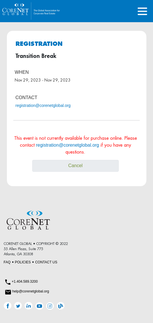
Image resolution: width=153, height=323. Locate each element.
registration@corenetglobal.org (43, 105)
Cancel (75, 165)
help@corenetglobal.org (30, 291)
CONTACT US (46, 262)
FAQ (7, 262)
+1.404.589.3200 (25, 281)
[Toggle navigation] (142, 11)
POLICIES (23, 262)
